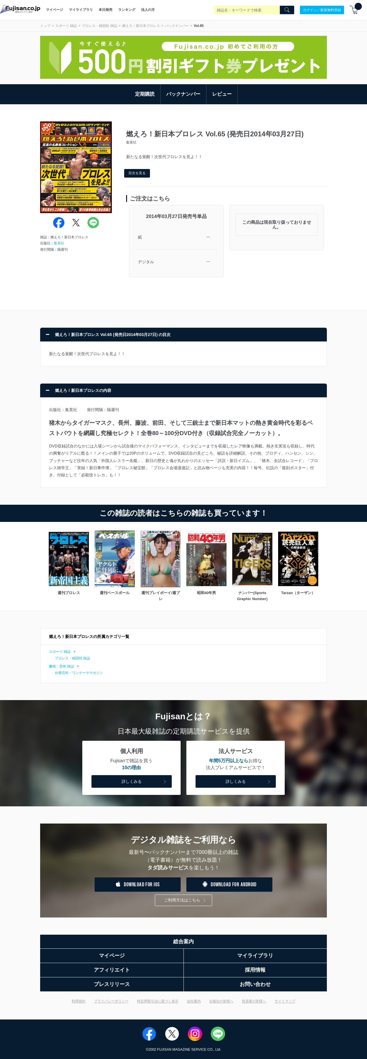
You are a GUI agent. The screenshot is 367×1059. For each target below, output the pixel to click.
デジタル (146, 262)
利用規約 (78, 1001)
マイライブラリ (81, 10)
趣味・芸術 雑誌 (61, 666)
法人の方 (148, 10)
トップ (45, 26)
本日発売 (105, 10)
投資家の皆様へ (254, 1001)
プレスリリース (112, 984)
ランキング (126, 10)
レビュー (222, 94)
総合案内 (183, 941)
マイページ (54, 10)
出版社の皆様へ (221, 1001)
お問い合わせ (255, 984)
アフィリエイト (112, 970)
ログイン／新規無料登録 (322, 9)
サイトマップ (285, 1001)
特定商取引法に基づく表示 (157, 1001)
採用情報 (255, 970)
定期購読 (145, 94)
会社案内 (194, 1001)
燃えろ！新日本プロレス (141, 26)
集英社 (59, 243)
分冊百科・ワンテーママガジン (79, 673)
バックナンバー (177, 26)
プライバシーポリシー (111, 1001)
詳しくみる (144, 782)
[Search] (287, 10)
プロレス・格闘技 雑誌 (99, 26)
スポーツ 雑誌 (66, 26)
